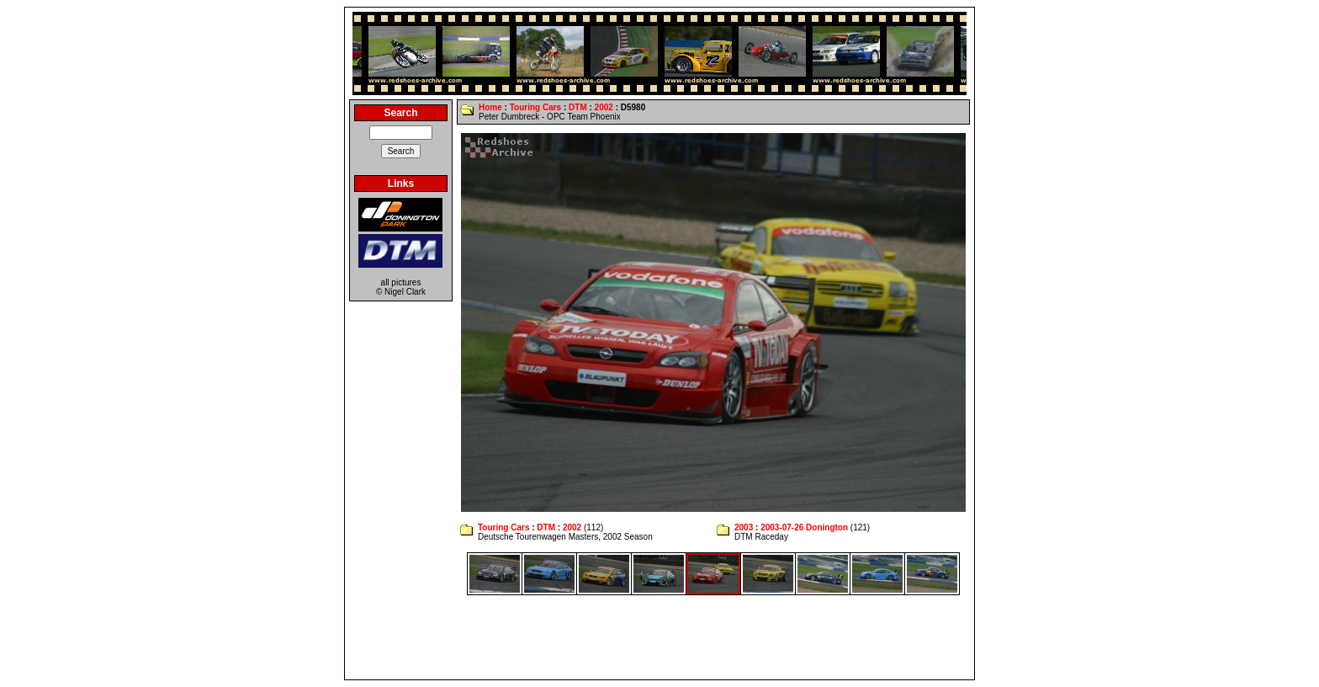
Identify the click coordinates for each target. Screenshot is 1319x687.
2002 (604, 107)
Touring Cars (535, 107)
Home (490, 107)
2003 (743, 527)
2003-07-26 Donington (804, 527)
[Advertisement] (659, 637)
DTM (578, 107)
